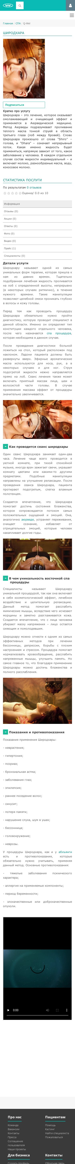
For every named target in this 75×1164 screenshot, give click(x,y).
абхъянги (65, 852)
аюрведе (27, 519)
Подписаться (14, 105)
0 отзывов (34, 187)
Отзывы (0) (11, 211)
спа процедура (59, 333)
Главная (8, 23)
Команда (13, 1125)
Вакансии (13, 1129)
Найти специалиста (57, 1133)
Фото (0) (9, 233)
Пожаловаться (54, 1137)
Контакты (13, 1133)
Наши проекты (17, 1149)
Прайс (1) (10, 248)
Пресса (12, 1137)
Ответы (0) (10, 226)
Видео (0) (10, 240)
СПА (18, 23)
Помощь (50, 1125)
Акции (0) (10, 218)
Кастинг (50, 1129)
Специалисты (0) (14, 255)
